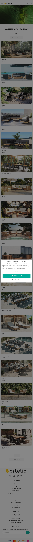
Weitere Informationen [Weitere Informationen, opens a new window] (20, 268)
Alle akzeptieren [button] (16, 276)
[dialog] (16, 271)
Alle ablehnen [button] (16, 271)
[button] (16, 280)
